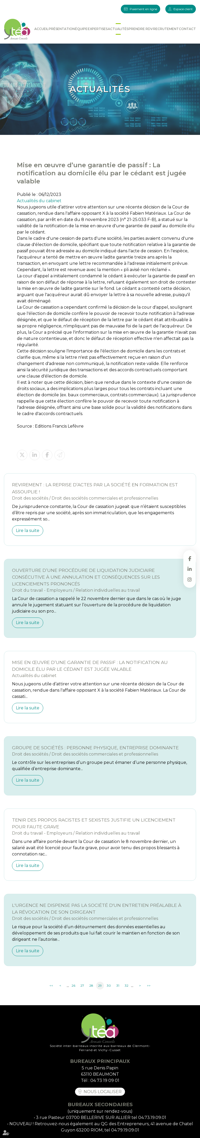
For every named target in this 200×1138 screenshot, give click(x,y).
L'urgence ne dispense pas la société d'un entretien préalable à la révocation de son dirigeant (96, 908)
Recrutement (166, 29)
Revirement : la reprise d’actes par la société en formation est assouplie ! (95, 488)
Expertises (98, 29)
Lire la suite (27, 530)
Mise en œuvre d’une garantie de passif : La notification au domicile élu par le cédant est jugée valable (90, 666)
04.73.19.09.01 (152, 1117)
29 (100, 985)
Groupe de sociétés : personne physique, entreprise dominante (95, 747)
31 (117, 985)
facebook (189, 558)
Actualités (118, 29)
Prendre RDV (141, 29)
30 (109, 985)
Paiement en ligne (143, 9)
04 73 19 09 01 (104, 1080)
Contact (187, 29)
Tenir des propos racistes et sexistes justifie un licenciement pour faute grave (94, 823)
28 (91, 985)
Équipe (81, 29)
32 (126, 985)
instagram (189, 579)
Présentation (62, 29)
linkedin (189, 569)
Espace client (183, 9)
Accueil (41, 29)
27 (82, 985)
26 (73, 985)
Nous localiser (103, 1091)
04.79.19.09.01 (125, 1130)
